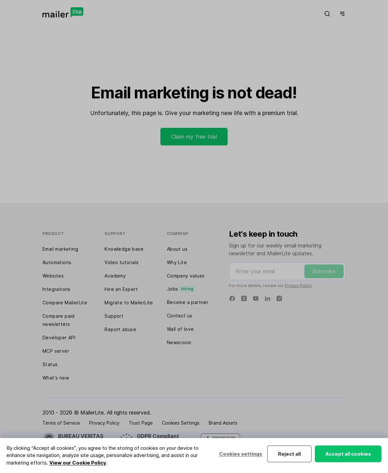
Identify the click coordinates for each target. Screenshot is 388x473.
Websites (53, 276)
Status (49, 364)
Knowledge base (124, 249)
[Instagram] (279, 298)
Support (114, 316)
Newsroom (179, 342)
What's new (55, 377)
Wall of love (180, 329)
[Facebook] (232, 298)
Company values (186, 276)
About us (177, 249)
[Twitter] (244, 298)
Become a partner (187, 302)
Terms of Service (61, 423)
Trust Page (141, 423)
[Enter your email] (287, 271)
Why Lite (177, 262)
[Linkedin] (267, 298)
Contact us (179, 315)
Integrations (56, 289)
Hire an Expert (121, 289)
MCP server (55, 351)
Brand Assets (223, 423)
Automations (56, 262)
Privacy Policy (298, 285)
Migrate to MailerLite (129, 302)
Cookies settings (240, 454)
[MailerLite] (62, 12)
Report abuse (120, 329)
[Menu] (341, 13)
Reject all (289, 454)
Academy (115, 276)
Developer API (58, 337)
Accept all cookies (348, 454)
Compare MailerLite (64, 302)
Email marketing (60, 249)
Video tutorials (121, 262)
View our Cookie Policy (77, 463)
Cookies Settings (181, 423)
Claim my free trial (194, 136)
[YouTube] (255, 298)
